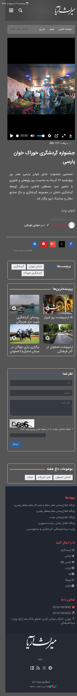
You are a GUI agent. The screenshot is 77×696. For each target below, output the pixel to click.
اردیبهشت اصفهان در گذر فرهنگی (57, 352)
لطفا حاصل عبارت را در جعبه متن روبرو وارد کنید (46, 433)
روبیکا (70, 584)
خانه (37, 663)
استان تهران (35, 267)
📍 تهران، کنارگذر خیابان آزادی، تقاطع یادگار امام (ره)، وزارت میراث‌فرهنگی (43, 625)
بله (71, 578)
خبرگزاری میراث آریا (64, 10)
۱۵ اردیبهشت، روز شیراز (58, 319)
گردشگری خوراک (33, 273)
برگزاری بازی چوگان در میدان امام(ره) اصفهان (22, 352)
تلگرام (70, 590)
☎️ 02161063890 (64, 611)
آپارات (70, 572)
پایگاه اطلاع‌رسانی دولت (62, 521)
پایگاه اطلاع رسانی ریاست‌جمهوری (56, 527)
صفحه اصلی (65, 29)
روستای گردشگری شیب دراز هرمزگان (22, 321)
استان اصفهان (63, 481)
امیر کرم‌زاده (44, 481)
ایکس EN (68, 566)
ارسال (10, 448)
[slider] (15, 136)
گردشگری (19, 267)
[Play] (6, 135)
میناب (30, 481)
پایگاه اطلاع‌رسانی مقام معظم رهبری (55, 515)
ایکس (70, 560)
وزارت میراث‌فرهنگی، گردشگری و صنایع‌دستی (50, 533)
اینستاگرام (68, 554)
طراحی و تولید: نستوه (40, 690)
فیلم (52, 29)
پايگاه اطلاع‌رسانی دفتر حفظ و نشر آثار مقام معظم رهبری (44, 509)
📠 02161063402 (64, 617)
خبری (42, 29)
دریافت (61, 143)
